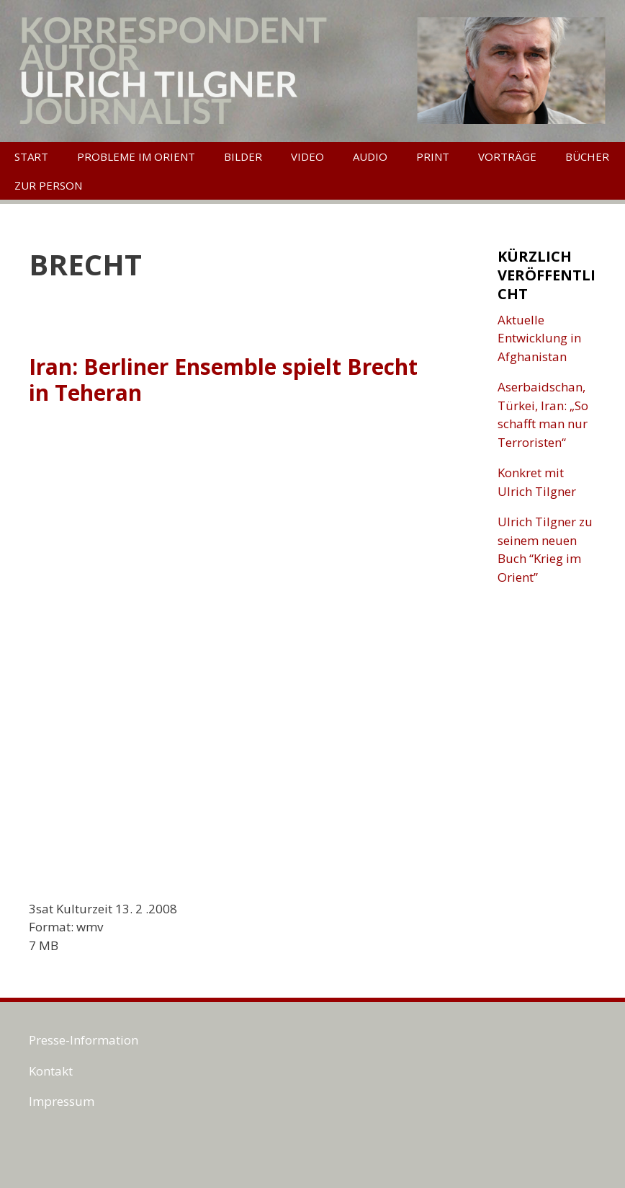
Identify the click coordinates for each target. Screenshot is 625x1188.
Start (31, 156)
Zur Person (48, 185)
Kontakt (51, 1071)
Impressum (61, 1101)
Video (307, 156)
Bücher (587, 156)
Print (432, 156)
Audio (370, 156)
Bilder (243, 156)
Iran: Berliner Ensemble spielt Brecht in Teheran (223, 379)
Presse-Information (83, 1040)
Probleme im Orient (136, 156)
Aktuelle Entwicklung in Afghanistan (539, 338)
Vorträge (507, 156)
